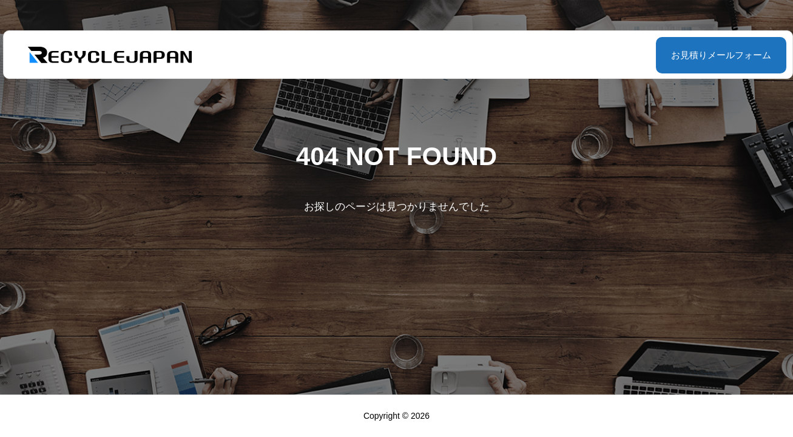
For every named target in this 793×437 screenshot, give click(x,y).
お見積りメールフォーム (691, 55)
